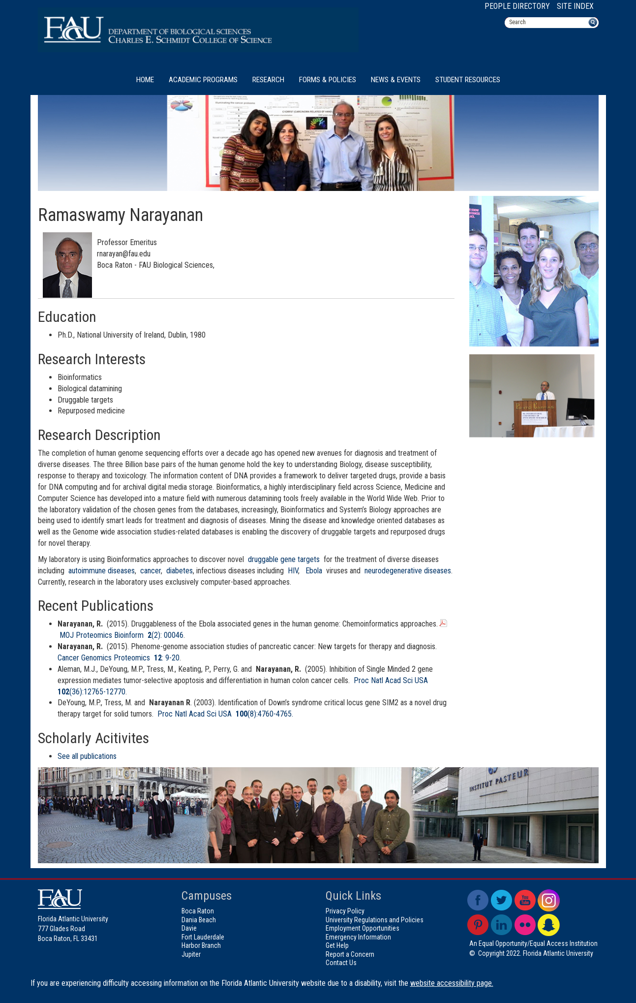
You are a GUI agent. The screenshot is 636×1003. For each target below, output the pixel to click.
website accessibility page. (451, 983)
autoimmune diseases (101, 570)
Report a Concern (350, 954)
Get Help (337, 945)
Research (268, 79)
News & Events (396, 79)
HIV (293, 570)
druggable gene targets (284, 559)
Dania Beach (199, 920)
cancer (150, 570)
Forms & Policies (327, 79)
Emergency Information (358, 937)
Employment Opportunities (362, 928)
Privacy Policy (345, 911)
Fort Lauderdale (203, 937)
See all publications (87, 756)
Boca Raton (198, 911)
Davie (189, 928)
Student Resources (467, 79)
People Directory (517, 6)
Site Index (575, 6)
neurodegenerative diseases (407, 570)
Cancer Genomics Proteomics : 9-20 (119, 657)
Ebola (313, 570)
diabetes (179, 570)
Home (145, 79)
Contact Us (341, 963)
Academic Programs (203, 79)
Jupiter (191, 954)
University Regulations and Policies (375, 920)
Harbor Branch (201, 945)
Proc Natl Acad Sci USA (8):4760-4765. (225, 714)
